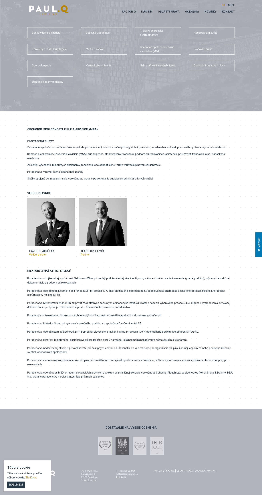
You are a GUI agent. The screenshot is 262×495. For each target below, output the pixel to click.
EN (228, 5)
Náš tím (146, 11)
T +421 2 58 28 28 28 (125, 471)
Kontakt (228, 11)
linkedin (121, 477)
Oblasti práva (169, 11)
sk (223, 5)
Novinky (211, 11)
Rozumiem (16, 484)
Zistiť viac (31, 477)
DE (233, 5)
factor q (159, 471)
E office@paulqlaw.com (127, 474)
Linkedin (258, 245)
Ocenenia (192, 11)
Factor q (129, 11)
